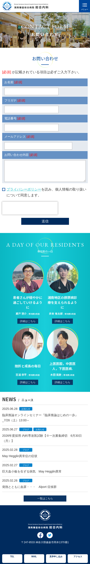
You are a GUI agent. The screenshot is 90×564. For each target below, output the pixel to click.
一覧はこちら (45, 500)
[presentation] (30, 208)
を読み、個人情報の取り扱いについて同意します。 (46, 192)
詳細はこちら (28, 326)
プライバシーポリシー (24, 189)
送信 (45, 221)
